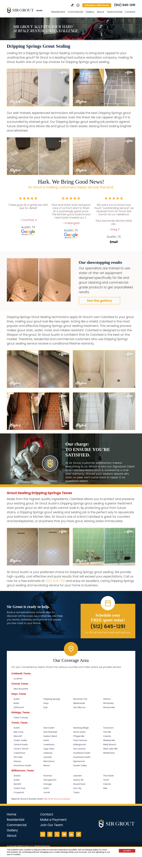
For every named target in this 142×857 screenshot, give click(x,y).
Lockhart (18, 678)
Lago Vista (48, 748)
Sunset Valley (80, 765)
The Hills (107, 731)
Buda (16, 703)
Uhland (106, 699)
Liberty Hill (78, 779)
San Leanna (79, 748)
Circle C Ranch (21, 748)
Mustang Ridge (81, 727)
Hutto (46, 740)
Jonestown (48, 744)
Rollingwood (79, 744)
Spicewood (79, 761)
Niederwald (79, 703)
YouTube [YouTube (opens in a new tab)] (64, 834)
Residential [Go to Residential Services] (58, 12)
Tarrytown (108, 727)
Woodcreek (109, 707)
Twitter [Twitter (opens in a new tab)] (57, 834)
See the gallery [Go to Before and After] (99, 300)
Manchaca (49, 761)
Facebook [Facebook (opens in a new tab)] (49, 834)
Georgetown (49, 779)
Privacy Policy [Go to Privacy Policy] (91, 849)
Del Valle (18, 757)
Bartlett (17, 784)
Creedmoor (20, 752)
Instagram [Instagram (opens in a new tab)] (42, 834)
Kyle (45, 707)
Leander (47, 757)
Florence (47, 775)
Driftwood (19, 707)
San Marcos (79, 707)
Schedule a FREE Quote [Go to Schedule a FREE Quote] (97, 5)
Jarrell (46, 792)
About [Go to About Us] (100, 12)
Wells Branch (109, 744)
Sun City (77, 788)
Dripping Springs (51, 699)
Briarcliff (18, 736)
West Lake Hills (110, 748)
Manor (46, 765)
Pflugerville (78, 736)
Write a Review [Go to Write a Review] (72, 5)
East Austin (48, 727)
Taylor (76, 792)
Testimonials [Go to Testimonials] (114, 12)
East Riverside (50, 731)
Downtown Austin (22, 765)
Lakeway (47, 752)
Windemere (109, 752)
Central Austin (21, 744)
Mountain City (80, 699)
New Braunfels (21, 688)
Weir (105, 788)
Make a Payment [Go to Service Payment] (53, 819)
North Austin (79, 731)
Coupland (19, 792)
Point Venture (80, 740)
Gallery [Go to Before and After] (90, 12)
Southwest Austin (81, 757)
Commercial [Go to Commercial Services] (75, 12)
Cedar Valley (20, 740)
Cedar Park (19, 788)
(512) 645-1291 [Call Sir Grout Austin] (124, 5)
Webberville (109, 740)
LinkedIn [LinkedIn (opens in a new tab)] (71, 834)
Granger (47, 784)
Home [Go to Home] (11, 814)
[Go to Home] (27, 10)
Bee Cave (18, 731)
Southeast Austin (81, 752)
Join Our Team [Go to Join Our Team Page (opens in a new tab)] (51, 825)
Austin (17, 699)
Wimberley (108, 703)
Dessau (17, 761)
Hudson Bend (50, 736)
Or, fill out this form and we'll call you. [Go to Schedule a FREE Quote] (108, 632)
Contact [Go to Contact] (130, 12)
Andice (17, 775)
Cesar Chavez (21, 717)
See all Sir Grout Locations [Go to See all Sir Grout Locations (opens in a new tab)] (57, 798)
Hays (45, 703)
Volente (107, 736)
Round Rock (79, 784)
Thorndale (108, 775)
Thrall (106, 779)
